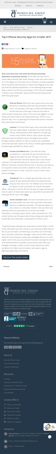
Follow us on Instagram (14, 422)
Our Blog (7, 379)
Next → (51, 267)
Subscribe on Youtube (14, 415)
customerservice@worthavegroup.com (25, 441)
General (30, 27)
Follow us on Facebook (14, 405)
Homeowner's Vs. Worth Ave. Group (15, 386)
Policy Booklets (8, 393)
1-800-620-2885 (19, 446)
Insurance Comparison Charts (13, 382)
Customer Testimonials (11, 367)
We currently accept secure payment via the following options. (23, 343)
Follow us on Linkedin (13, 411)
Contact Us (40, 6)
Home (5, 27)
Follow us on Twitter (13, 408)
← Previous (5, 267)
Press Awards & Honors (11, 363)
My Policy (18, 6)
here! (26, 194)
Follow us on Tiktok (13, 418)
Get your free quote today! (15, 257)
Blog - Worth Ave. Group (17, 27)
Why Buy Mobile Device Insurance (14, 389)
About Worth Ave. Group (11, 360)
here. (13, 173)
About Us (29, 6)
